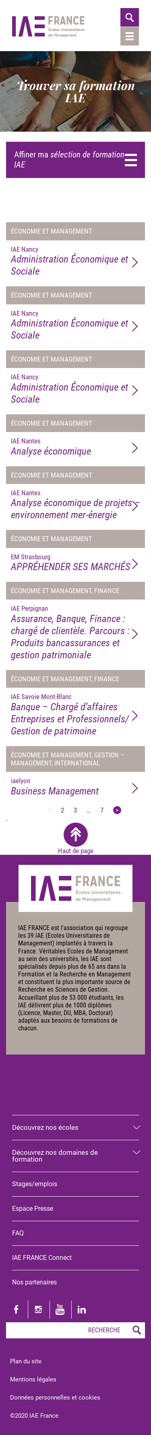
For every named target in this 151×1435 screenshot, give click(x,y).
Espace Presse (32, 1208)
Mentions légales (33, 1379)
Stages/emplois (34, 1184)
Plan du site (25, 1361)
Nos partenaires (34, 1282)
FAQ (18, 1233)
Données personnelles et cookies (55, 1397)
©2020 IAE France (34, 1415)
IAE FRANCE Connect (42, 1257)
